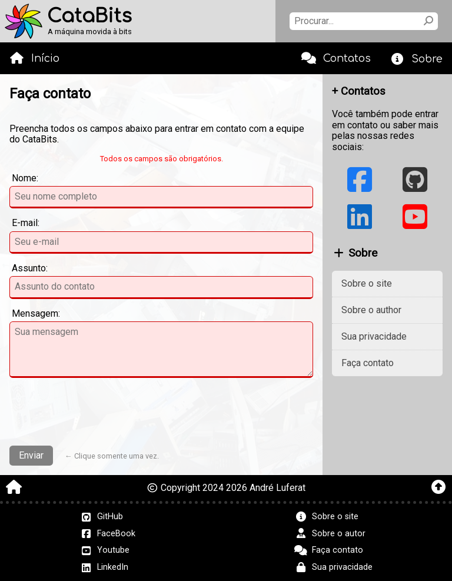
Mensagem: (36, 313)
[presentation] (161, 413)
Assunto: (30, 268)
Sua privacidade (374, 336)
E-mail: (25, 223)
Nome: (25, 178)
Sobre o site (366, 283)
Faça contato (367, 362)
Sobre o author (371, 310)
